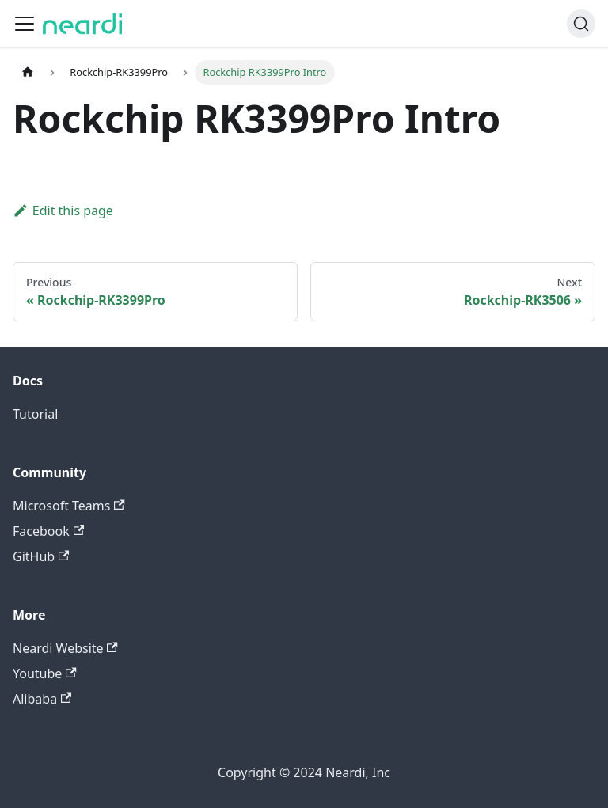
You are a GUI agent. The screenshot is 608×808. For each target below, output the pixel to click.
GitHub (41, 556)
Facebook (48, 531)
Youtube (45, 673)
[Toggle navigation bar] (24, 24)
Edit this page (63, 210)
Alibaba (42, 698)
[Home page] (28, 72)
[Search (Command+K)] (581, 23)
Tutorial (35, 414)
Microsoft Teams (69, 505)
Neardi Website (65, 648)
